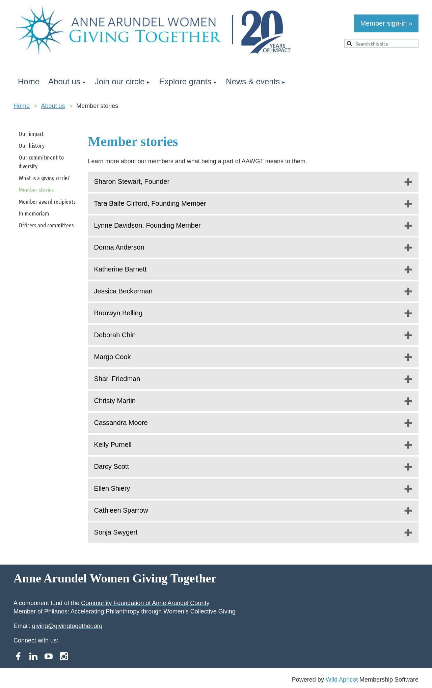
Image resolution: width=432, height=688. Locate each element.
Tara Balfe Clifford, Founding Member (150, 203)
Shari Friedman (117, 378)
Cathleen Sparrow (121, 510)
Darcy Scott (111, 466)
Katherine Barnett (120, 269)
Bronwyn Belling (118, 313)
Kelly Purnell (113, 444)
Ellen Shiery (112, 488)
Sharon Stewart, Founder (131, 181)
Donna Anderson (119, 247)
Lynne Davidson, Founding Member (147, 225)
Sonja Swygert (116, 532)
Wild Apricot (342, 679)
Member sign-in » (386, 23)
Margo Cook (112, 357)
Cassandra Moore (121, 422)
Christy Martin (115, 400)
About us (53, 106)
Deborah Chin (115, 335)
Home (22, 106)
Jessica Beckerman (123, 291)
